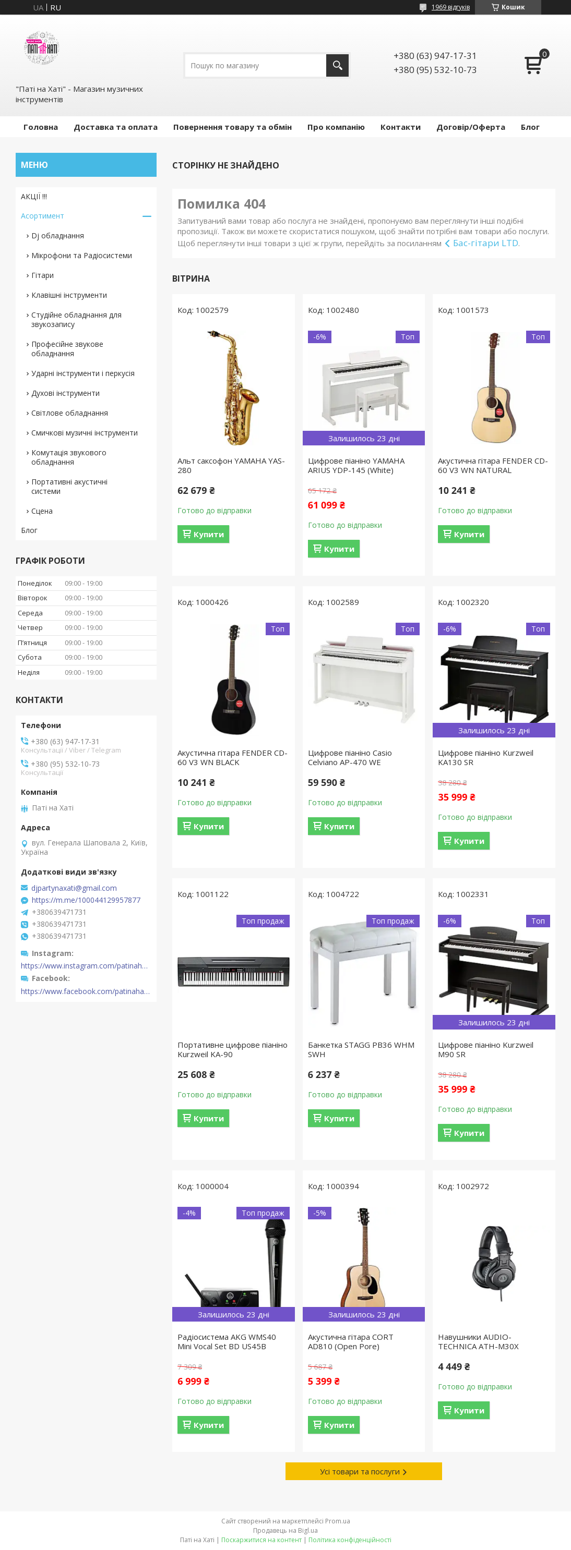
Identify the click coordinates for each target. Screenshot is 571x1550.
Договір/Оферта (470, 127)
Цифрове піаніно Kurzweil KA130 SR (485, 757)
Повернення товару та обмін (232, 127)
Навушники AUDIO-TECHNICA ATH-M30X (478, 1341)
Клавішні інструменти (69, 295)
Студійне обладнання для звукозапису (76, 319)
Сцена (42, 511)
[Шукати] (337, 65)
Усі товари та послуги (360, 1471)
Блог (530, 127)
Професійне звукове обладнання (67, 348)
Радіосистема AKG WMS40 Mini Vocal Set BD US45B (226, 1341)
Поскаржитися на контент (261, 1539)
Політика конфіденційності (349, 1539)
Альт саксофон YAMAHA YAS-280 (231, 465)
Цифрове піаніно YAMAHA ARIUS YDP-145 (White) (356, 465)
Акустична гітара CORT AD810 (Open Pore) (351, 1341)
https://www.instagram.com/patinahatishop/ (86, 966)
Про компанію (336, 127)
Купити (209, 534)
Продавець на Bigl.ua (285, 1530)
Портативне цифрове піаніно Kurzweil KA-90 (232, 1049)
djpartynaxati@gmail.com (74, 888)
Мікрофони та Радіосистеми (81, 255)
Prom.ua (337, 1521)
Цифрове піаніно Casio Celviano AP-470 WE (350, 757)
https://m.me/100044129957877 (86, 900)
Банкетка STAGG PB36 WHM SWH (361, 1049)
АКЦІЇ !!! (34, 196)
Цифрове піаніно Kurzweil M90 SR (485, 1049)
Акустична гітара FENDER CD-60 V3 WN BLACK (232, 757)
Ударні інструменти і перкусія (83, 373)
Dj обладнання (57, 235)
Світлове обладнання (69, 413)
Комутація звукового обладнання (68, 457)
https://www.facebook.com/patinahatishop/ (86, 991)
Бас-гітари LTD (485, 243)
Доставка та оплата (116, 127)
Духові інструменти (65, 393)
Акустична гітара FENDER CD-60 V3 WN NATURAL (493, 465)
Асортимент (42, 216)
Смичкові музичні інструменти (84, 433)
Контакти (400, 127)
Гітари (42, 275)
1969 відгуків (451, 7)
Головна (40, 127)
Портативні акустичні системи (69, 486)
